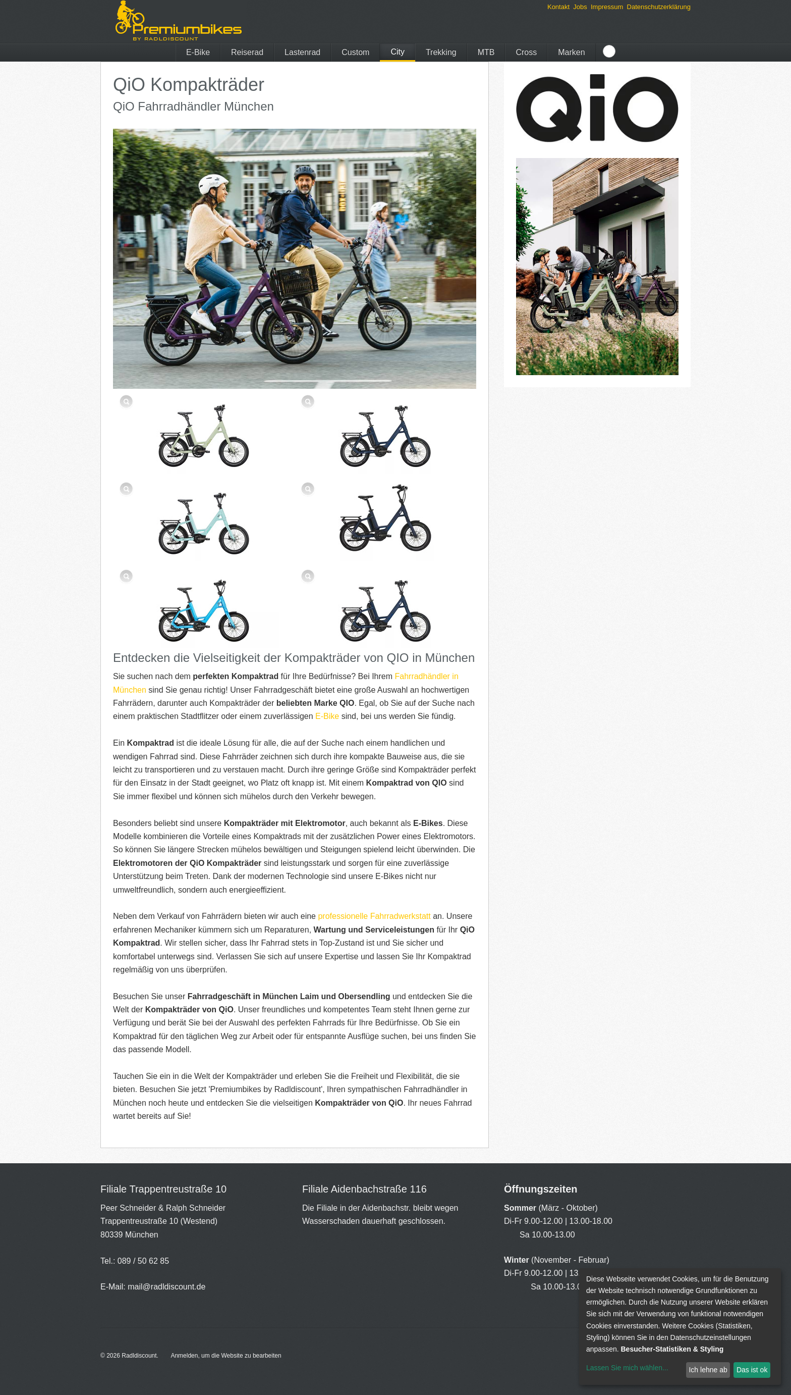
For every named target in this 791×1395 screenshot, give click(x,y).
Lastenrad (302, 52)
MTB (486, 52)
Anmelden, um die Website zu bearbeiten (226, 1355)
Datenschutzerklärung (659, 7)
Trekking (441, 52)
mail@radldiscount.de (166, 1286)
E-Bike (198, 52)
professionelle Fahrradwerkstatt (374, 916)
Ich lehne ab (708, 1370)
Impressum (607, 7)
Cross (526, 52)
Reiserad (247, 52)
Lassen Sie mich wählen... (627, 1368)
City (397, 51)
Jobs (580, 7)
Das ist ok (752, 1370)
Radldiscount (139, 1355)
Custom (355, 52)
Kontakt (558, 7)
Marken (571, 52)
